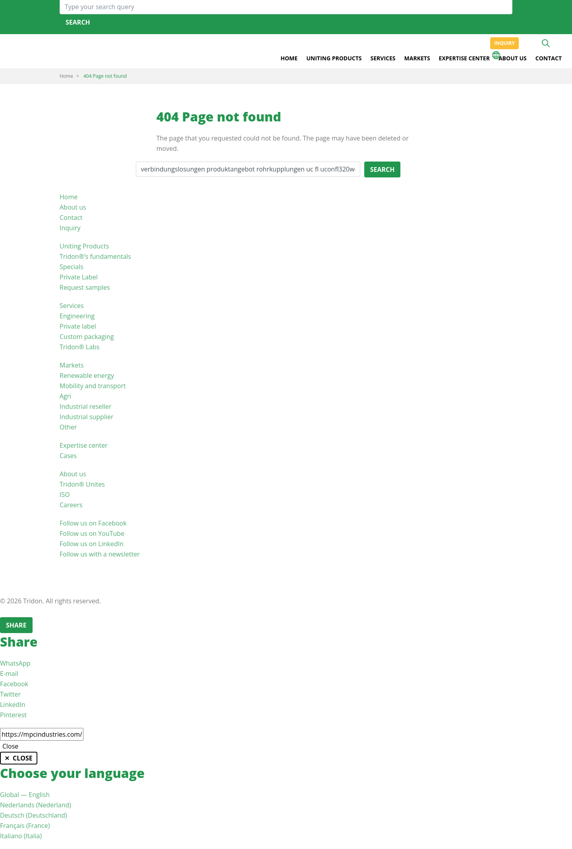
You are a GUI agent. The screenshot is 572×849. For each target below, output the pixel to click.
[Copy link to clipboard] (41, 734)
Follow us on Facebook (93, 523)
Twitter (10, 694)
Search (78, 22)
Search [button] (546, 43)
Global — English (25, 794)
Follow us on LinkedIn (92, 543)
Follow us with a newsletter (100, 554)
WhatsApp (15, 663)
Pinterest (13, 714)
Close (10, 746)
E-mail (9, 673)
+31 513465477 (531, 43)
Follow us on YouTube (92, 533)
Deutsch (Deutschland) (33, 815)
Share (16, 625)
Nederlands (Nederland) (35, 805)
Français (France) (25, 825)
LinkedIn (12, 704)
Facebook (14, 684)
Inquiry (504, 43)
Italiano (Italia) (21, 836)
